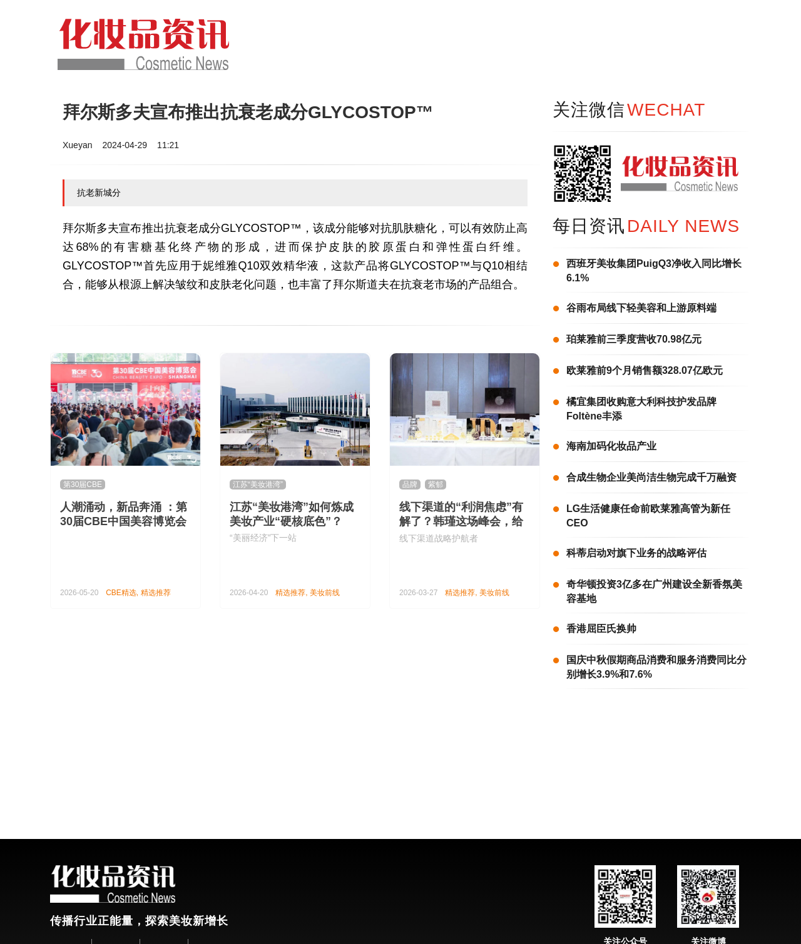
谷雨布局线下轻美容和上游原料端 (641, 308)
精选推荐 (156, 592)
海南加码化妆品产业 (611, 446)
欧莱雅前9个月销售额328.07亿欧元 (644, 370)
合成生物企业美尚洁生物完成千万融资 (651, 477)
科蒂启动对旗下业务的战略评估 (636, 553)
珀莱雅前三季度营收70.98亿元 (634, 339)
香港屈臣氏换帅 (601, 628)
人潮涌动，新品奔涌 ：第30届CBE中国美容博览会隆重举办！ (123, 521)
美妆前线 (325, 592)
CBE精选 (121, 592)
